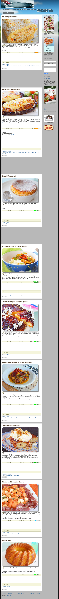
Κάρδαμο (11, 295)
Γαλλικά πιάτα (15, 65)
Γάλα (11, 65)
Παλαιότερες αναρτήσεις (35, 593)
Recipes (5, 9)
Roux (3, 122)
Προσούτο (17, 533)
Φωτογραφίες (46, 106)
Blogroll (51, 11)
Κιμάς (17, 152)
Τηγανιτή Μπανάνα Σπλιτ (11, 425)
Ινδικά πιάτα (7, 295)
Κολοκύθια (10, 417)
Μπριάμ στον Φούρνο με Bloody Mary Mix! (17, 362)
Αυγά (6, 65)
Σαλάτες (21, 533)
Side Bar (45, 110)
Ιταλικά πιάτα (7, 533)
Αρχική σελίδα (11, 9)
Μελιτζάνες (32, 152)
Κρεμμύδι (28, 152)
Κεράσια (19, 65)
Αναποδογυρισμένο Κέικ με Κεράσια (14, 301)
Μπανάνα (17, 475)
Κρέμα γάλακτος (23, 65)
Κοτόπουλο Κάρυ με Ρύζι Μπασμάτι (14, 246)
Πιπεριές (26, 295)
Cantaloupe (17, 512)
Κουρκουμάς (19, 295)
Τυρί (38, 152)
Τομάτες (35, 152)
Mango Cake (6, 540)
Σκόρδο (35, 295)
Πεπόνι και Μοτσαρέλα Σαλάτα (13, 482)
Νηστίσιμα (33, 417)
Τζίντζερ (38, 295)
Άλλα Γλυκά (7, 475)
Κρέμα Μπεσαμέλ (23, 152)
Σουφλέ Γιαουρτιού (9, 176)
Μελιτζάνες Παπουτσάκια (11, 89)
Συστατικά (39, 11)
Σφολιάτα (37, 65)
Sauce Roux (4, 153)
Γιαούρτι (8, 223)
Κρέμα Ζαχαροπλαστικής (31, 65)
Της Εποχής (45, 11)
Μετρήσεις (39, 9)
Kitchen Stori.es (8, 2)
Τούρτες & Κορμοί (5, 66)
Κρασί (19, 152)
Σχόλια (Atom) (9, 595)
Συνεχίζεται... (6, 62)
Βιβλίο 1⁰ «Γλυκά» (32, 9)
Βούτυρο (8, 152)
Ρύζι (33, 295)
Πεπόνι (14, 533)
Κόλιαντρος (15, 295)
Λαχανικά (25, 417)
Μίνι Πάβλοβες (47, 78)
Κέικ (11, 223)
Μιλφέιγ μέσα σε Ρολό (10, 17)
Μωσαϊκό (45, 109)
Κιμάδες (14, 152)
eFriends (5, 13)
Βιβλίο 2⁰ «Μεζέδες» (23, 9)
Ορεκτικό (11, 533)
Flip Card (45, 108)
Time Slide (45, 112)
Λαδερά (22, 417)
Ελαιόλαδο (6, 417)
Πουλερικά (30, 295)
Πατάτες (36, 417)
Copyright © (11, 13)
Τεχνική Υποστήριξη (47, 9)
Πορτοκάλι (14, 223)
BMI (16, 9)
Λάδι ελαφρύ (13, 475)
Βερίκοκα (8, 65)
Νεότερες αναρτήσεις (7, 593)
